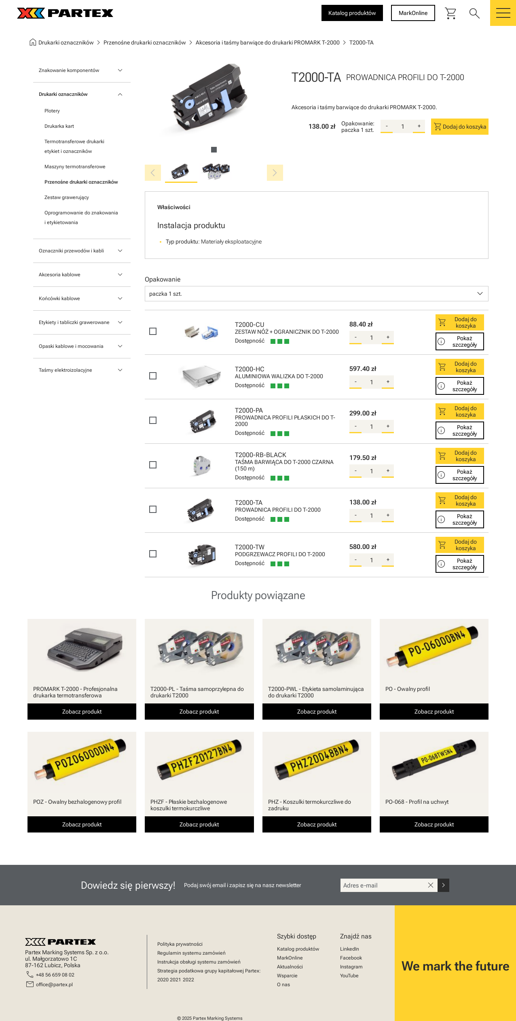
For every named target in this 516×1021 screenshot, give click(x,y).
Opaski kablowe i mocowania (71, 346)
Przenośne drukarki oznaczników (81, 182)
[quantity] (403, 126)
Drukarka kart (59, 126)
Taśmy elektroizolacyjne (65, 370)
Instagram (351, 967)
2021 (175, 980)
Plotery (52, 111)
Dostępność (249, 340)
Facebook (351, 958)
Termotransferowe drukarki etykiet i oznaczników (74, 146)
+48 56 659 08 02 (55, 975)
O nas (283, 984)
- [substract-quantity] (387, 126)
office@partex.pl (54, 984)
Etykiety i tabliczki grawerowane (74, 322)
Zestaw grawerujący (66, 197)
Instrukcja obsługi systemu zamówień (199, 962)
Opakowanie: (357, 123)
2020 (163, 980)
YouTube (349, 976)
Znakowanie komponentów (69, 70)
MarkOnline (290, 958)
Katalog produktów (298, 949)
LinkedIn (349, 949)
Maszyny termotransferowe (75, 166)
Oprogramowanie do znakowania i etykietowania (81, 217)
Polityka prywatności (180, 944)
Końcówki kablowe (59, 298)
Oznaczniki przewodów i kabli (71, 251)
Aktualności (290, 967)
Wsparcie (287, 976)
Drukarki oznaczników (63, 94)
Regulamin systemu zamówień (191, 953)
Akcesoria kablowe (59, 274)
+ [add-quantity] (419, 126)
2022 (188, 980)
